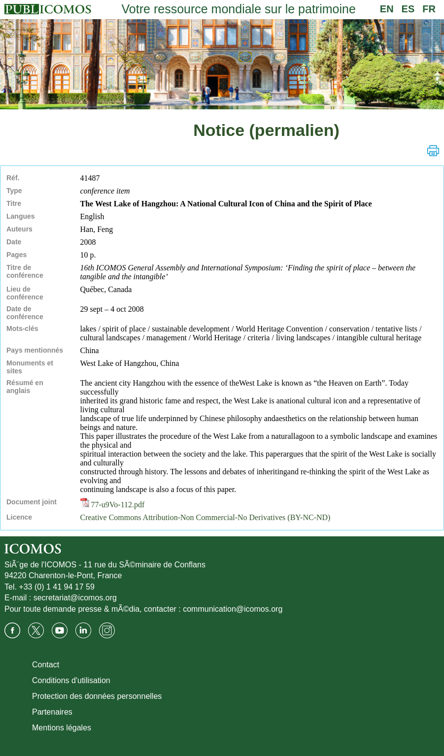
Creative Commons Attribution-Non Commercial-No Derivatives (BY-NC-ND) (205, 517)
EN (387, 8)
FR (429, 8)
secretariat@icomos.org (75, 597)
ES (408, 8)
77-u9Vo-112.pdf (112, 504)
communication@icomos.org (232, 609)
